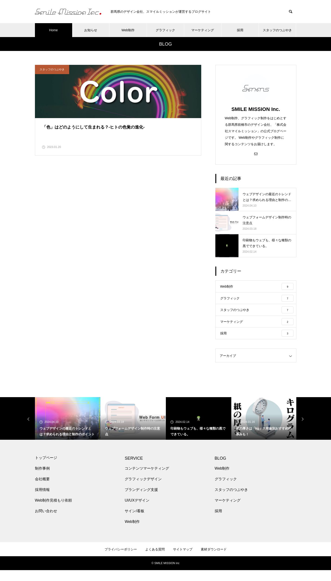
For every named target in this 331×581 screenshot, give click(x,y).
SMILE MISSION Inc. (255, 109)
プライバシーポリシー (121, 560)
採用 (240, 30)
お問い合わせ (46, 522)
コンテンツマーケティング (147, 479)
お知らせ (90, 30)
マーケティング (202, 30)
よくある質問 (155, 560)
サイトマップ (182, 560)
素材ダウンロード (214, 560)
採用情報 (42, 500)
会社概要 (42, 490)
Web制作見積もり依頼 (53, 511)
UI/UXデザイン (137, 511)
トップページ (46, 469)
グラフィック (165, 30)
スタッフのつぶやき (277, 30)
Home (53, 30)
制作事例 (42, 479)
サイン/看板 (134, 522)
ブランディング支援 (141, 500)
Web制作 (128, 30)
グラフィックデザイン (143, 490)
